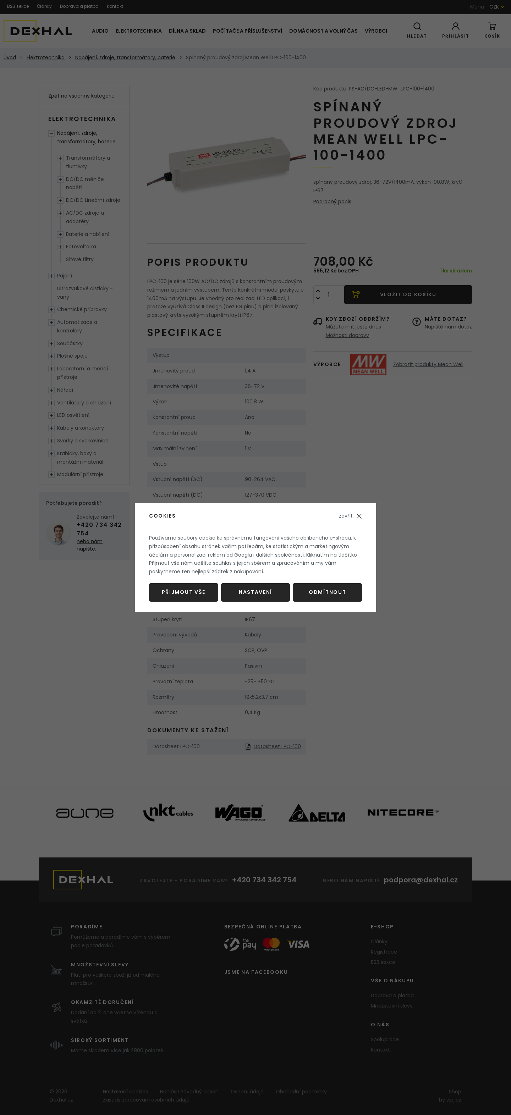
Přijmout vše (183, 592)
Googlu (243, 554)
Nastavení (255, 592)
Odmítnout (327, 592)
